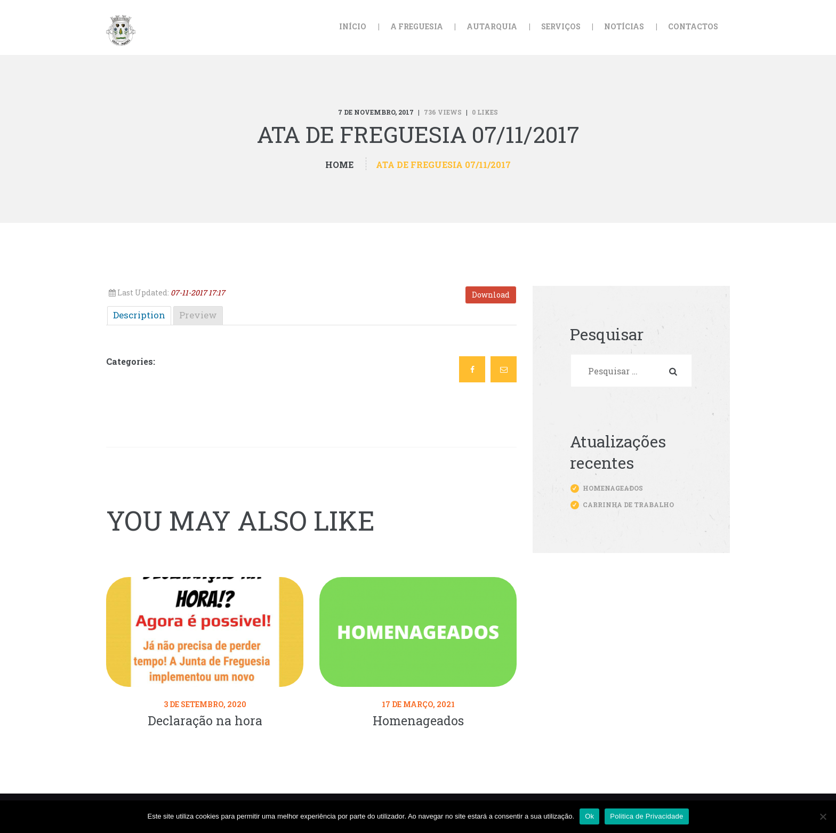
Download (491, 295)
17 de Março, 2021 (418, 704)
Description (139, 315)
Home (339, 164)
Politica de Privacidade (646, 816)
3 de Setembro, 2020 (205, 704)
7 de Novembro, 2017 (376, 112)
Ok (589, 816)
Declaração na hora (205, 720)
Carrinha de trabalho (628, 504)
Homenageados (418, 720)
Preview (198, 315)
